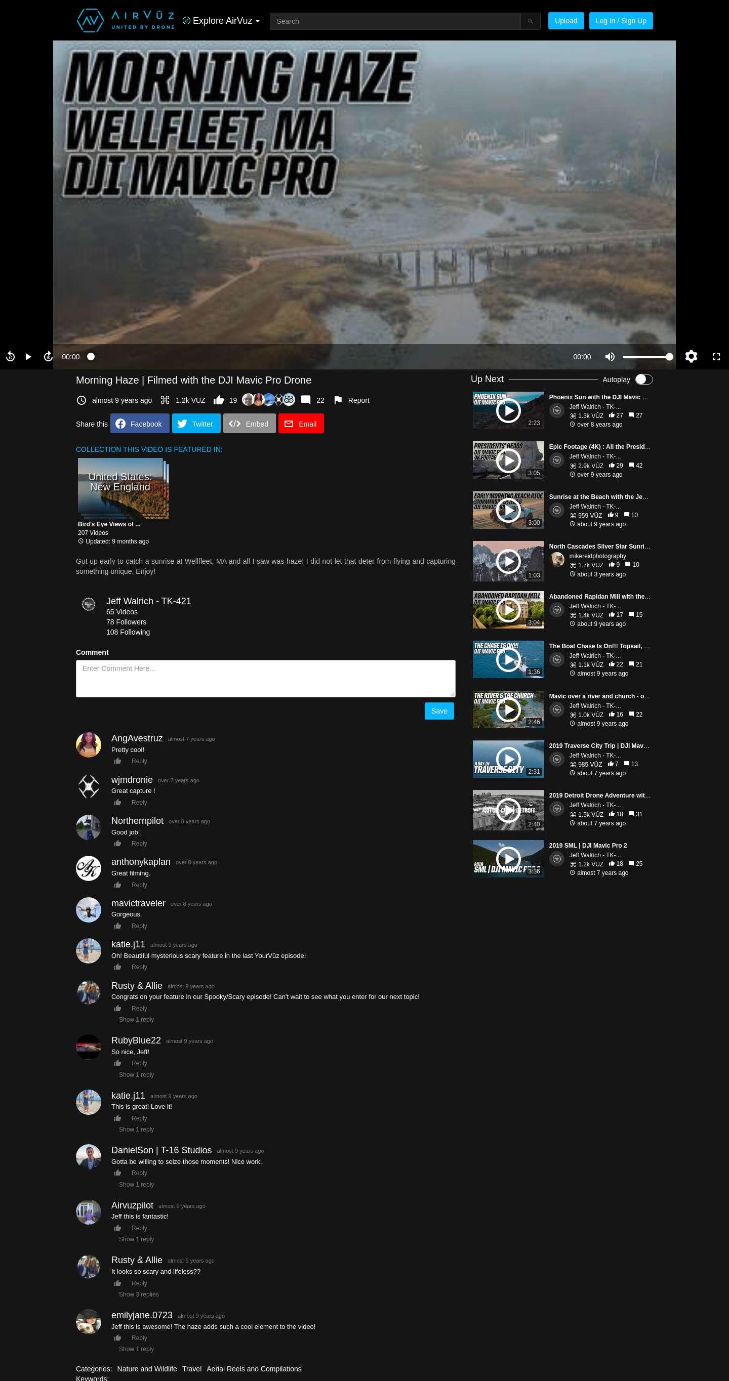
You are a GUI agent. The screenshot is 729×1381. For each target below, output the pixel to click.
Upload (566, 21)
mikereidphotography (598, 556)
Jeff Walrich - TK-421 (148, 601)
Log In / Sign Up (621, 21)
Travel (191, 1369)
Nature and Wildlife (147, 1369)
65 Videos (122, 612)
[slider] (326, 356)
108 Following (128, 632)
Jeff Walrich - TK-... (595, 406)
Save (439, 711)
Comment (92, 652)
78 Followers (126, 622)
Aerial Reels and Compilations (254, 1369)
